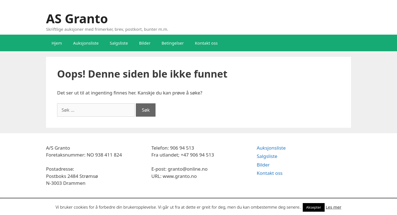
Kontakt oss (206, 43)
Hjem (57, 43)
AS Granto (77, 18)
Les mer (333, 207)
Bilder (144, 43)
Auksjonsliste (85, 43)
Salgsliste (119, 43)
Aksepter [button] (313, 207)
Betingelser (173, 43)
